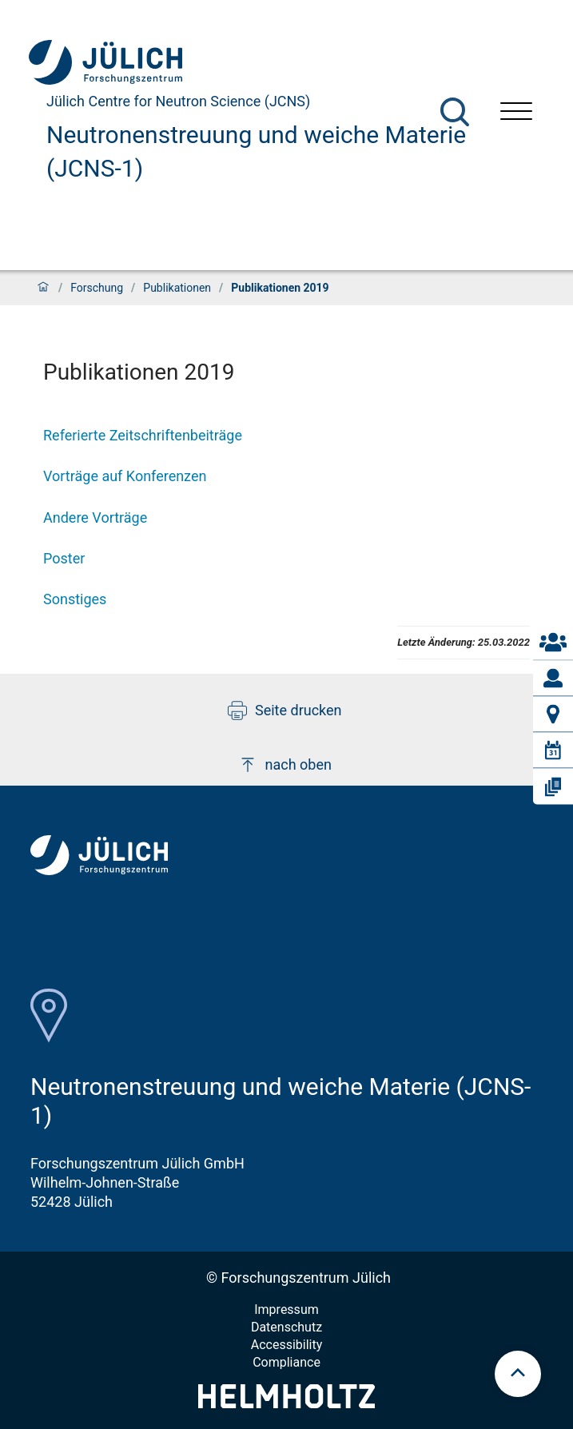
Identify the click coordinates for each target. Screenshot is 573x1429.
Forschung (96, 287)
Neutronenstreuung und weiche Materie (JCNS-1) (256, 151)
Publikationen (177, 287)
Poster (64, 558)
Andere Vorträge (95, 517)
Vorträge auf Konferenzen (124, 476)
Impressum (286, 1309)
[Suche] (454, 112)
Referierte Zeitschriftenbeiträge (142, 435)
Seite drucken (285, 710)
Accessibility (287, 1344)
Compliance (286, 1362)
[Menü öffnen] (516, 113)
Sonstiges (74, 599)
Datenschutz (286, 1327)
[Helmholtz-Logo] (286, 1403)
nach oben (285, 764)
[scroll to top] (518, 1374)
